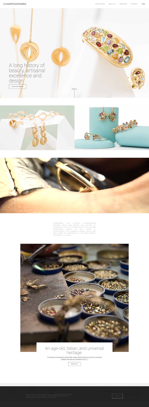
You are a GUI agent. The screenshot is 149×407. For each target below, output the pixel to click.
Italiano (51, 393)
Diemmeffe (13, 390)
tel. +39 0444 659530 (118, 394)
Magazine (123, 4)
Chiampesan (13, 388)
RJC (30, 396)
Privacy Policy (131, 391)
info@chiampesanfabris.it (133, 394)
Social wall (53, 390)
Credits (139, 391)
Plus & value (33, 393)
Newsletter (33, 388)
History (32, 390)
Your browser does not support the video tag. (74, 180)
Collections (100, 4)
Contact (134, 4)
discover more (17, 86)
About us (112, 4)
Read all (74, 364)
